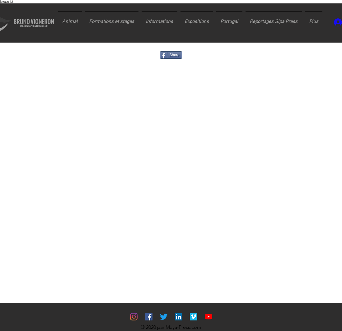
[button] (111, 19)
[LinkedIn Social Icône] (178, 316)
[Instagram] (134, 316)
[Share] (171, 55)
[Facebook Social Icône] (148, 316)
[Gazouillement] (163, 316)
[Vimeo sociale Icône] (193, 316)
